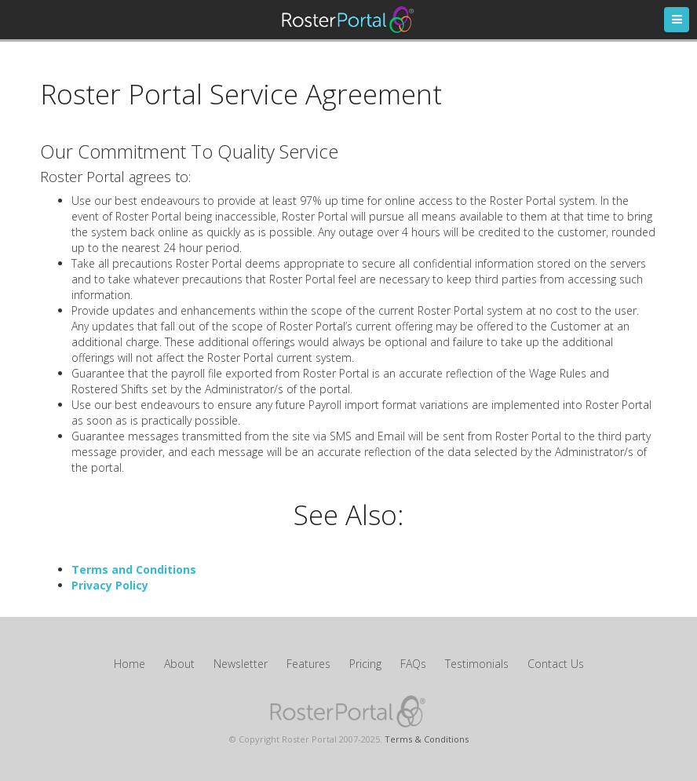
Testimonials (477, 663)
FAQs (413, 663)
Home (129, 663)
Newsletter (240, 663)
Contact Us (555, 663)
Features (308, 663)
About (179, 663)
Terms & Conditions (427, 739)
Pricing (365, 663)
